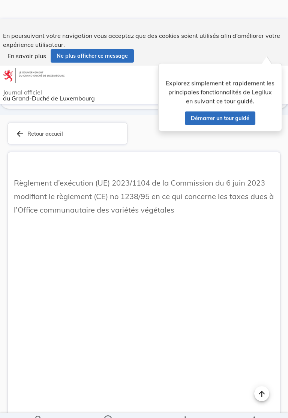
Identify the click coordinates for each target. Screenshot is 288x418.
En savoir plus (27, 36)
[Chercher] (39, 406)
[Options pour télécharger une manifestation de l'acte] (185, 406)
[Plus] (253, 406)
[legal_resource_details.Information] (107, 406)
